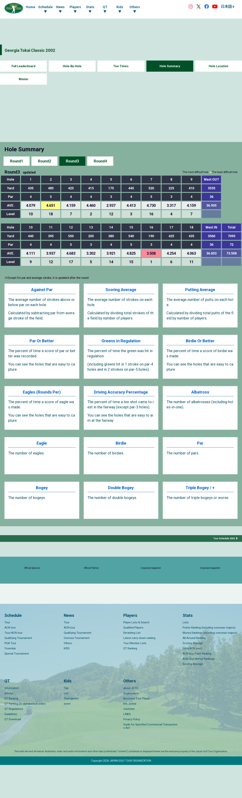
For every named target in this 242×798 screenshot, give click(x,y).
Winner (23, 79)
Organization (131, 726)
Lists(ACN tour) (192, 681)
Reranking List (131, 666)
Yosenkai (10, 681)
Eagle (41, 454)
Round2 (44, 161)
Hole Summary (169, 66)
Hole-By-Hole (72, 66)
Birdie (121, 454)
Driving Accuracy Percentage (121, 398)
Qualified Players (133, 660)
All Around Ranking (194, 671)
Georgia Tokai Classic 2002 (38, 50)
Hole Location (218, 66)
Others (68, 676)
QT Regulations (13, 742)
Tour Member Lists (134, 676)
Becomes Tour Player (136, 731)
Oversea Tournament (76, 671)
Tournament (71, 731)
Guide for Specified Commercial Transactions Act (150, 759)
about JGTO (130, 721)
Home (30, 7)
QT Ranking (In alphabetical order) (25, 736)
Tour (7, 655)
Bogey (41, 499)
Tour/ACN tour (13, 666)
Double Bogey (121, 499)
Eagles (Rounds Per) (42, 395)
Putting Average (200, 290)
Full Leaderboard (23, 66)
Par (200, 454)
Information (11, 721)
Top (66, 721)
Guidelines (10, 747)
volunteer (129, 742)
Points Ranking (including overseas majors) (209, 660)
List (66, 726)
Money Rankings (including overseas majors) (210, 666)
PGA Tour (10, 676)
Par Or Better (41, 343)
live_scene (129, 736)
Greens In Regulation (121, 343)
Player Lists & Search (136, 655)
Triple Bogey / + (200, 499)
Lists (186, 655)
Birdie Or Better (200, 343)
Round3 (72, 161)
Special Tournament (16, 686)
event (67, 736)
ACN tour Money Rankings (199, 692)
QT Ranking (130, 681)
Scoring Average (120, 290)
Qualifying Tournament (18, 671)
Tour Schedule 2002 (222, 548)
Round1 (16, 161)
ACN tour (10, 660)
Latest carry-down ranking (139, 671)
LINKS (127, 747)
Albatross (200, 395)
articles (8, 726)
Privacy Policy (131, 752)
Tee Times (121, 66)
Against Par (42, 290)
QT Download (12, 752)
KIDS (67, 681)
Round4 (100, 161)
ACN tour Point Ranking (197, 686)
